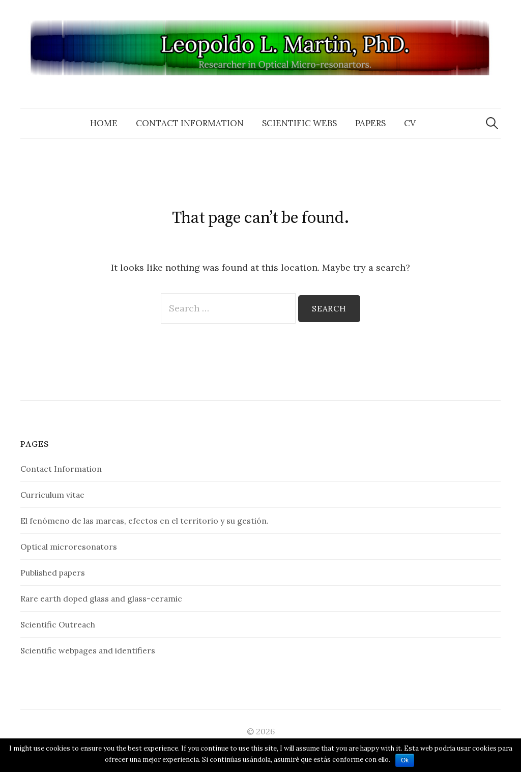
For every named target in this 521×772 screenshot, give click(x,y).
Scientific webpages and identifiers (87, 650)
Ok (405, 760)
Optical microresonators (68, 546)
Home (104, 123)
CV (410, 123)
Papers (370, 123)
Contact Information (190, 123)
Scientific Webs (299, 123)
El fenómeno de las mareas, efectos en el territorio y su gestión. (144, 521)
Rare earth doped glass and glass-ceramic (101, 598)
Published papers (52, 572)
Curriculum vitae (52, 495)
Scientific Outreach (57, 624)
